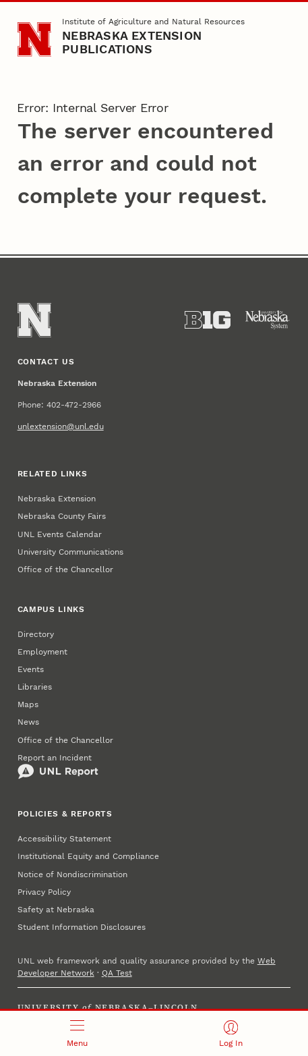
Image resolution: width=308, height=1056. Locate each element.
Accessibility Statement (64, 838)
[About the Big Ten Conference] (207, 319)
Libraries (35, 687)
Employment (42, 652)
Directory (36, 634)
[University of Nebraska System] (267, 319)
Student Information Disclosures (82, 927)
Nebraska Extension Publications (132, 42)
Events (31, 669)
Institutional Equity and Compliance (88, 856)
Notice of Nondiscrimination (72, 874)
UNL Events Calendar (60, 534)
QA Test (117, 973)
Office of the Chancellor (65, 569)
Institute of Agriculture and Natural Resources (153, 21)
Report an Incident (58, 766)
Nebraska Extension (57, 498)
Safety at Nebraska (56, 909)
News (28, 722)
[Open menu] (77, 1033)
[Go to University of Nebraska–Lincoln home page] (35, 39)
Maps (28, 704)
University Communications (70, 552)
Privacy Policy (44, 892)
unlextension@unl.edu (61, 426)
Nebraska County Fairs (62, 516)
